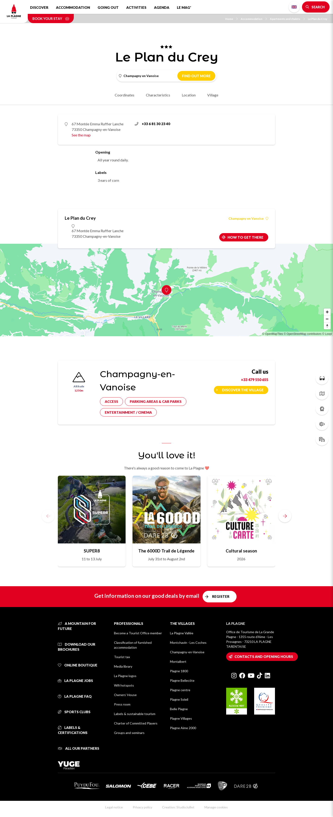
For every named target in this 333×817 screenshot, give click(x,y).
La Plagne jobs (75, 680)
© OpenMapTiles (272, 334)
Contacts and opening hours (263, 656)
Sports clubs (74, 712)
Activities (136, 7)
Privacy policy (142, 807)
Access (111, 401)
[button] (284, 515)
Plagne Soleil (179, 699)
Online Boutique (77, 665)
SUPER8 (92, 550)
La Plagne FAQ (75, 696)
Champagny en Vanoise (248, 218)
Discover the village (243, 390)
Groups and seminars (129, 733)
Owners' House (125, 695)
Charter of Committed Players (135, 723)
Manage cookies (216, 807)
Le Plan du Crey (317, 19)
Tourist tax (122, 657)
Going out (108, 7)
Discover (39, 7)
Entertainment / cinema (128, 412)
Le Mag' (184, 7)
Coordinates (124, 95)
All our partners (78, 748)
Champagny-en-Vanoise (187, 652)
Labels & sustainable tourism (134, 714)
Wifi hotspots (124, 685)
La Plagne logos (125, 676)
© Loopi (327, 334)
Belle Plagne (179, 709)
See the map (81, 135)
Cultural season (241, 550)
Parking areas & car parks (156, 401)
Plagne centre (180, 690)
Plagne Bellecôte (182, 680)
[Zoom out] (327, 318)
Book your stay (50, 18)
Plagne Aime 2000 (183, 728)
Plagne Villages (181, 718)
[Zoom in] (327, 311)
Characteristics (158, 95)
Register (220, 596)
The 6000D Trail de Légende (166, 550)
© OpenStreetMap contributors (302, 334)
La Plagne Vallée (181, 633)
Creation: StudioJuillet (178, 807)
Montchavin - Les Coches (188, 642)
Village (212, 95)
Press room (122, 704)
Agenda (161, 7)
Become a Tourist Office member (138, 633)
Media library (123, 666)
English (294, 7)
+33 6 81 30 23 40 (152, 124)
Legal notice (114, 807)
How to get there (245, 237)
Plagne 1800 (179, 671)
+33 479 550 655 (254, 379)
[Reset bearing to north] (327, 325)
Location (189, 95)
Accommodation (73, 7)
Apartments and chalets (287, 19)
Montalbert (178, 661)
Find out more (196, 76)
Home (231, 19)
